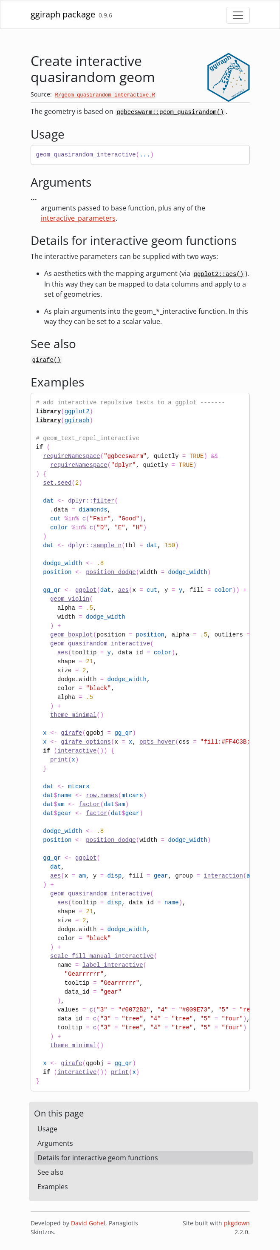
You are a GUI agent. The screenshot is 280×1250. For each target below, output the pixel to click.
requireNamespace (71, 456)
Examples (52, 1186)
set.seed (57, 483)
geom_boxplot (71, 634)
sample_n (107, 545)
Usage (47, 1129)
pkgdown (237, 1223)
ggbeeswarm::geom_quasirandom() (170, 112)
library (48, 411)
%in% (72, 518)
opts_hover (157, 742)
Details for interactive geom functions (97, 1157)
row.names (102, 795)
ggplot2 (77, 411)
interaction (223, 875)
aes (123, 590)
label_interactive (112, 965)
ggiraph (77, 420)
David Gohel (88, 1223)
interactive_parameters (78, 218)
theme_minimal (73, 715)
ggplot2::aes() (219, 274)
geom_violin (69, 599)
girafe (71, 733)
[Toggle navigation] (238, 15)
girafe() (46, 360)
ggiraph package (63, 14)
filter (103, 500)
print (59, 759)
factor (89, 804)
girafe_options (86, 742)
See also (50, 1172)
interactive (76, 750)
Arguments (55, 1143)
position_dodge (111, 572)
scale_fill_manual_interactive (102, 956)
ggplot (85, 590)
